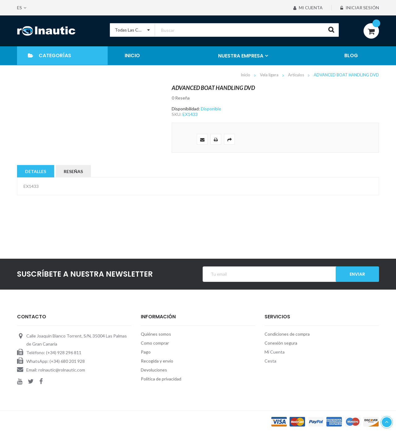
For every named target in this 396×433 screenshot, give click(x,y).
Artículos (296, 74)
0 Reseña (181, 97)
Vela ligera (269, 74)
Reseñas (73, 171)
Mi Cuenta (308, 7)
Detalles (35, 171)
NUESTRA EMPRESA (240, 55)
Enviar (357, 274)
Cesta (270, 360)
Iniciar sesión (359, 7)
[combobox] (224, 30)
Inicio (246, 74)
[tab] (35, 171)
